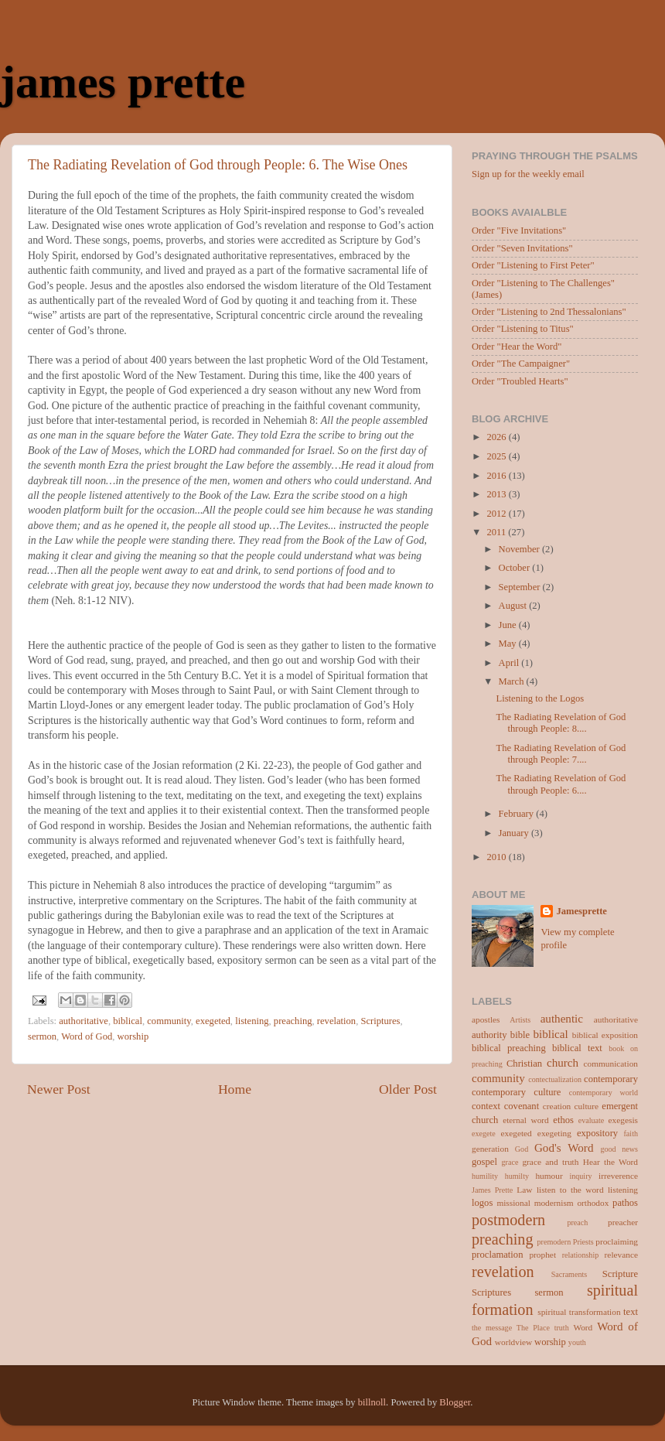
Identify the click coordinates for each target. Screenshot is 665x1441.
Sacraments (569, 1274)
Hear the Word (610, 1161)
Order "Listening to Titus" (523, 328)
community (169, 1021)
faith (631, 1133)
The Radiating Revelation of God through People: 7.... (561, 754)
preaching (293, 1021)
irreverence (618, 1175)
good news (619, 1149)
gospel (484, 1161)
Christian (524, 1063)
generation (490, 1148)
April (510, 662)
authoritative (83, 1021)
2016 (497, 475)
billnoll (372, 1402)
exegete (484, 1133)
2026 (497, 437)
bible (520, 1035)
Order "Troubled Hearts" (520, 381)
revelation (336, 1021)
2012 (497, 513)
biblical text (577, 1048)
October (516, 567)
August (514, 605)
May (509, 643)
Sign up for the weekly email (528, 174)
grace (510, 1162)
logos (482, 1202)
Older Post (408, 1089)
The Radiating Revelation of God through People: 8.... (561, 723)
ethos (563, 1120)
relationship (580, 1255)
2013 (497, 494)
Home (234, 1089)
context (486, 1106)
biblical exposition (605, 1035)
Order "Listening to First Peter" (533, 265)
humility (485, 1176)
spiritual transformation (578, 1311)
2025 (497, 456)
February (518, 813)
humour (548, 1175)
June (509, 625)
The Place (533, 1327)
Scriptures (380, 1021)
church (562, 1063)
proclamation (497, 1254)
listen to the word (570, 1189)
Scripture (620, 1274)
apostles (486, 1019)
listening (251, 1021)
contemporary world (603, 1092)
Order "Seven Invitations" (522, 248)
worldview (513, 1342)
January (515, 833)
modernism (554, 1202)
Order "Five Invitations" (519, 230)
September (521, 587)
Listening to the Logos (540, 698)
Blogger (454, 1402)
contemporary (611, 1079)
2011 (497, 532)
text (630, 1311)
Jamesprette (581, 911)
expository (597, 1133)
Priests (583, 1242)
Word (582, 1327)
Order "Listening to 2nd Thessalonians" (549, 311)
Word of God (86, 1036)
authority (489, 1035)
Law (524, 1189)
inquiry (580, 1176)
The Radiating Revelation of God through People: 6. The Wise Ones (218, 164)
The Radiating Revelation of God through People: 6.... (561, 784)
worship (133, 1036)
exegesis (623, 1120)
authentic (562, 1018)
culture (586, 1106)
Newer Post (58, 1089)
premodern (554, 1242)
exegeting (554, 1133)
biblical (127, 1021)
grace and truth (550, 1161)
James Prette (492, 1190)
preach (577, 1222)
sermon (42, 1036)
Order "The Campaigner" (521, 363)
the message (492, 1327)
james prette (122, 82)
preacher (623, 1222)
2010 (497, 857)
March (513, 681)
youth (577, 1342)
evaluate (591, 1120)
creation (557, 1106)
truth (561, 1327)
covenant (521, 1106)
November (520, 549)
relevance (621, 1254)
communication (611, 1063)
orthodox (593, 1202)
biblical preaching (509, 1048)
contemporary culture (516, 1092)
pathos (625, 1202)
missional (513, 1202)
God (521, 1149)
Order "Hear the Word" (516, 346)
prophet (542, 1254)
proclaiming (616, 1241)
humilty (517, 1176)
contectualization (554, 1079)
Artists (520, 1020)
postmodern (508, 1219)
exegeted (213, 1021)
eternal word (526, 1120)
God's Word (564, 1148)
